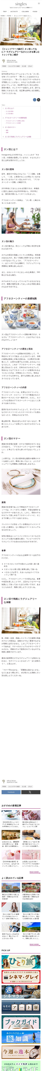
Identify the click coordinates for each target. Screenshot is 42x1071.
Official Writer (11, 60)
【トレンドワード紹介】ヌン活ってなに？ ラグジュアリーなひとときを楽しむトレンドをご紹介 (21, 51)
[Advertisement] (21, 710)
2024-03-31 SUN (12, 62)
